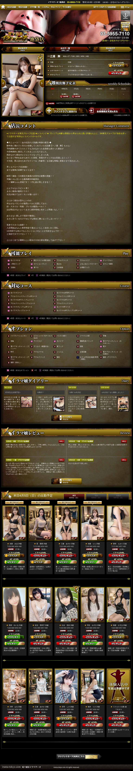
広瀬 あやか (40, 707)
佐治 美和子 (40, 625)
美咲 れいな (14, 625)
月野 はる (14, 707)
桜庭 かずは (118, 625)
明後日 (118, 497)
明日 (96, 497)
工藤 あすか (66, 544)
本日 (74, 497)
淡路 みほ (14, 544)
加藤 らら (92, 544)
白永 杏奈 (66, 625)
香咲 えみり (118, 544)
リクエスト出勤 (118, 707)
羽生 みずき (92, 625)
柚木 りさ (92, 707)
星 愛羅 (40, 544)
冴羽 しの (66, 707)
